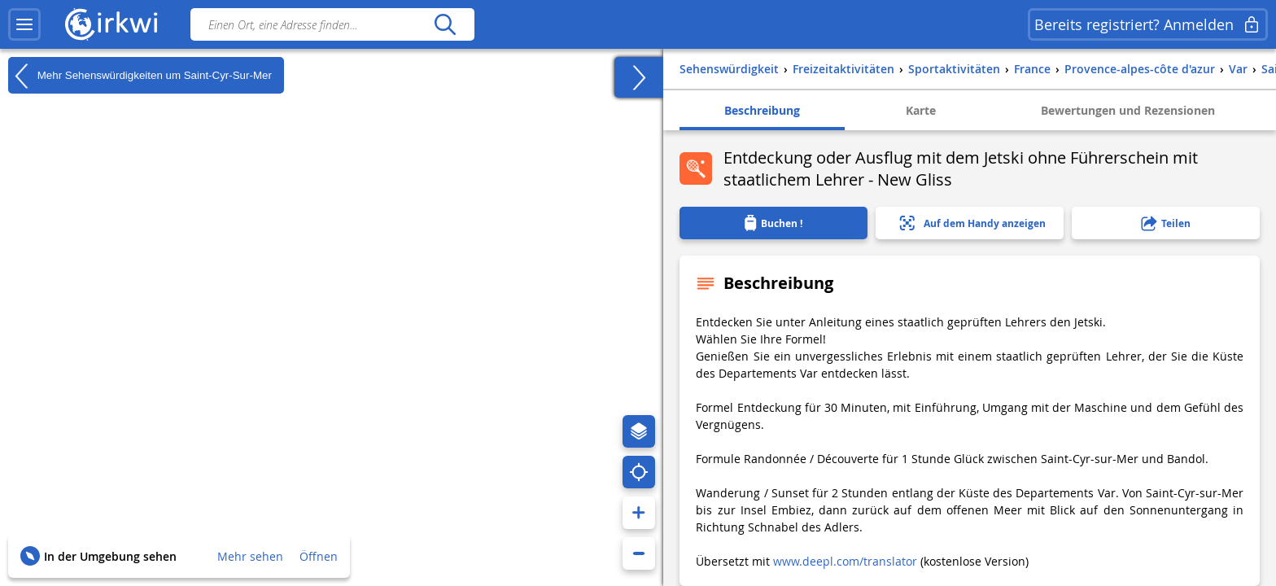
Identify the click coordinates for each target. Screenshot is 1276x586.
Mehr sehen (250, 556)
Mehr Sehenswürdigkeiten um (140, 76)
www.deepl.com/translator (845, 561)
